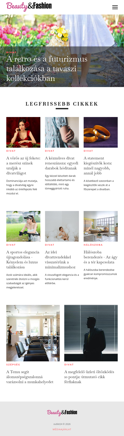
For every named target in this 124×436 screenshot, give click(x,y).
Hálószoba (93, 244)
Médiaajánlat (62, 429)
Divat (11, 52)
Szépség (13, 364)
